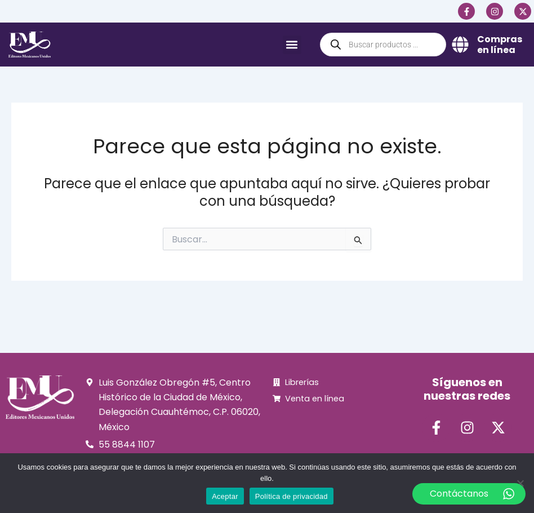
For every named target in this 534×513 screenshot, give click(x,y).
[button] (292, 45)
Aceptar (225, 496)
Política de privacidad (291, 496)
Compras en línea (499, 44)
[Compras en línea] (460, 44)
